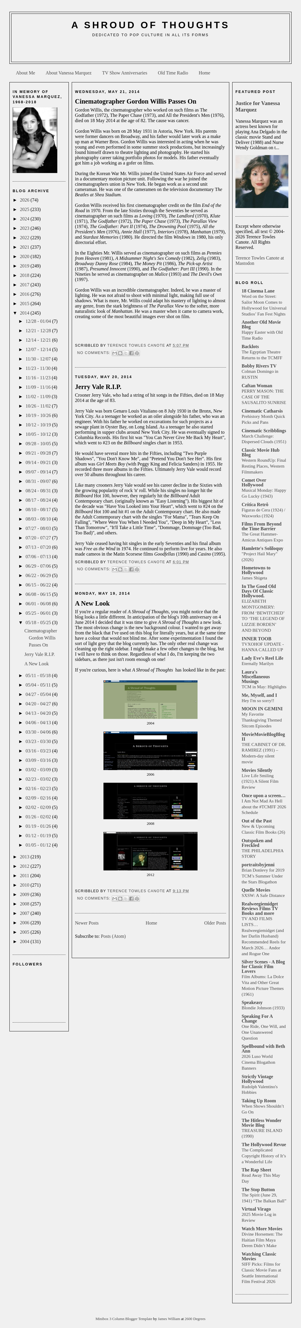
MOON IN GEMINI (262, 708)
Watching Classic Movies (259, 1256)
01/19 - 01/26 (39, 826)
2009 (25, 894)
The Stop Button (258, 1189)
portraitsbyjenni (258, 864)
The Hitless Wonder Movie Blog (261, 1123)
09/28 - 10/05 (39, 443)
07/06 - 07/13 (39, 556)
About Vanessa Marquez (68, 72)
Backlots (250, 346)
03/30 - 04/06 (39, 731)
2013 (25, 856)
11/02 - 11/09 (39, 396)
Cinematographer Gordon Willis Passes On (40, 637)
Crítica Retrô (255, 504)
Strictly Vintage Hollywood (257, 1079)
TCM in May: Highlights (264, 686)
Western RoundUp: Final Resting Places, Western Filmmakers (264, 466)
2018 (25, 275)
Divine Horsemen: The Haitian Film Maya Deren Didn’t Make (262, 1239)
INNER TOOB (256, 638)
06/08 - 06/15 (39, 594)
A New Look (36, 663)
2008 (25, 903)
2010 (25, 884)
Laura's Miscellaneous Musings (256, 676)
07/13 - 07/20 (39, 547)
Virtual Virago (256, 1208)
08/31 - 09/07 (39, 481)
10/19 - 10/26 (39, 415)
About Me (25, 72)
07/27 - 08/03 (39, 528)
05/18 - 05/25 (39, 622)
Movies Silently (257, 770)
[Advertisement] (150, 52)
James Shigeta (254, 577)
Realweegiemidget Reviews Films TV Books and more (260, 908)
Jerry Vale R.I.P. (39, 654)
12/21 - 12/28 (39, 330)
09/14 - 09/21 (39, 462)
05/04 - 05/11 (39, 684)
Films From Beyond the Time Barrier (262, 526)
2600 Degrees (195, 1319)
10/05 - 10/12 (39, 434)
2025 (25, 209)
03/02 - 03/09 (39, 769)
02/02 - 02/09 (39, 807)
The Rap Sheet (256, 1169)
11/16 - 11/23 (39, 377)
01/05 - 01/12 (39, 844)
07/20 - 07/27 (39, 537)
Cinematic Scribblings (264, 430)
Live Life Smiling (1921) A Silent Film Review (260, 781)
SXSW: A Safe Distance (263, 895)
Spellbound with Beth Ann (263, 1048)
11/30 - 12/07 (39, 358)
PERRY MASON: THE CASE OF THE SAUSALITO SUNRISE (264, 396)
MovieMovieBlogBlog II (263, 737)
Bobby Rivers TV (259, 365)
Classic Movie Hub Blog (261, 452)
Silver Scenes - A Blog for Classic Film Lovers (263, 966)
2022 (25, 237)
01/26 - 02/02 (39, 816)
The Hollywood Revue (264, 1144)
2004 (25, 941)
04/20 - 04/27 (39, 703)
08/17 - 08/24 (39, 500)
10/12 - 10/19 (39, 424)
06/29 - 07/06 (39, 566)
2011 (25, 875)
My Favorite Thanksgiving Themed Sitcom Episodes (262, 720)
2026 (25, 199)
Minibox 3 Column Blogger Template (124, 1319)
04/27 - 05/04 (39, 694)
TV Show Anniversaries (124, 72)
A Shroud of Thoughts (150, 25)
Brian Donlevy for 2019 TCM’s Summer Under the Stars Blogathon (263, 875)
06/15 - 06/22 (39, 584)
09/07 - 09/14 (39, 471)
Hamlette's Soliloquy (262, 548)
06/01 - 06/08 (39, 603)
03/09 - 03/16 (39, 760)
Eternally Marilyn (257, 663)
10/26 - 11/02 (39, 405)
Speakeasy (252, 1002)
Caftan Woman (257, 385)
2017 (25, 284)
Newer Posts (86, 922)
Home (204, 72)
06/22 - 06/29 (39, 575)
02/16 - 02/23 (39, 788)
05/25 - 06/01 (39, 613)
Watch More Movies (262, 1228)
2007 (25, 913)
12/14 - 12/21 (39, 340)
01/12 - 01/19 (39, 835)
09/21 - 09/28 (39, 453)
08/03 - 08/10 (39, 518)
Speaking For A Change (257, 1018)
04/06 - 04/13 (39, 722)
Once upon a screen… (263, 795)
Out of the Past (257, 820)
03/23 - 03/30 (39, 741)
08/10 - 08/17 (39, 509)
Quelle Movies (256, 889)
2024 (25, 218)
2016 (25, 294)
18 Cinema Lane (258, 290)
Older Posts (215, 922)
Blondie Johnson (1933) (263, 1007)
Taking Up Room (259, 1100)
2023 (25, 228)
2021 (25, 247)
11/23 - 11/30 (39, 368)
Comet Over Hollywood (254, 482)
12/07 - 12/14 (39, 349)
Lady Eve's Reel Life (262, 658)
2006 (25, 922)
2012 (25, 866)
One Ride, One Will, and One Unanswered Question (264, 1032)
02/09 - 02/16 (39, 797)
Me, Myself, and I (259, 695)
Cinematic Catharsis (262, 410)
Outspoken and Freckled (257, 843)
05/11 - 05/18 (39, 675)
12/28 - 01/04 (39, 321)
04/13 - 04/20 (39, 713)
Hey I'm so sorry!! (258, 700)
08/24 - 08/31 (39, 490)
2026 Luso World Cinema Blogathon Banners (258, 1062)
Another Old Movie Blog (261, 324)
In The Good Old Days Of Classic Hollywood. (259, 591)
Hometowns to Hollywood (256, 570)
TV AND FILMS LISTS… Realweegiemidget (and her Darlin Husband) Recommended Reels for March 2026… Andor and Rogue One (264, 936)
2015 (25, 303)
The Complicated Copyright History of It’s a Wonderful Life (264, 1155)
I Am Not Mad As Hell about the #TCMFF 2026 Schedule (264, 806)
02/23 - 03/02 (39, 779)
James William (169, 1319)
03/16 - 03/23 (39, 750)
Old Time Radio (173, 72)
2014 (25, 312)
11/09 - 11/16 (39, 387)
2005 (25, 932)
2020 (25, 256)
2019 (25, 265)
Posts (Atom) (113, 936)
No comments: (94, 353)
